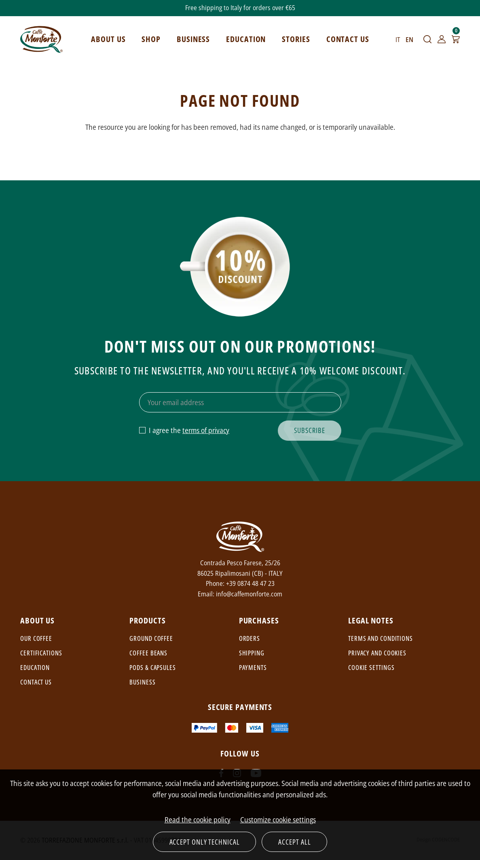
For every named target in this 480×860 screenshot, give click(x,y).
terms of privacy (205, 430)
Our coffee (36, 638)
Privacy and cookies (377, 653)
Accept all (294, 842)
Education (35, 667)
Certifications (41, 653)
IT (397, 39)
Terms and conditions (380, 638)
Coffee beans (148, 653)
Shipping (251, 653)
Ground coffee (151, 638)
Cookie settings (371, 667)
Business (142, 682)
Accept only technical (204, 842)
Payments (253, 667)
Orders (249, 638)
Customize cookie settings (278, 819)
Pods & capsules (152, 667)
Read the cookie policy (197, 819)
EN (409, 39)
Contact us (36, 682)
